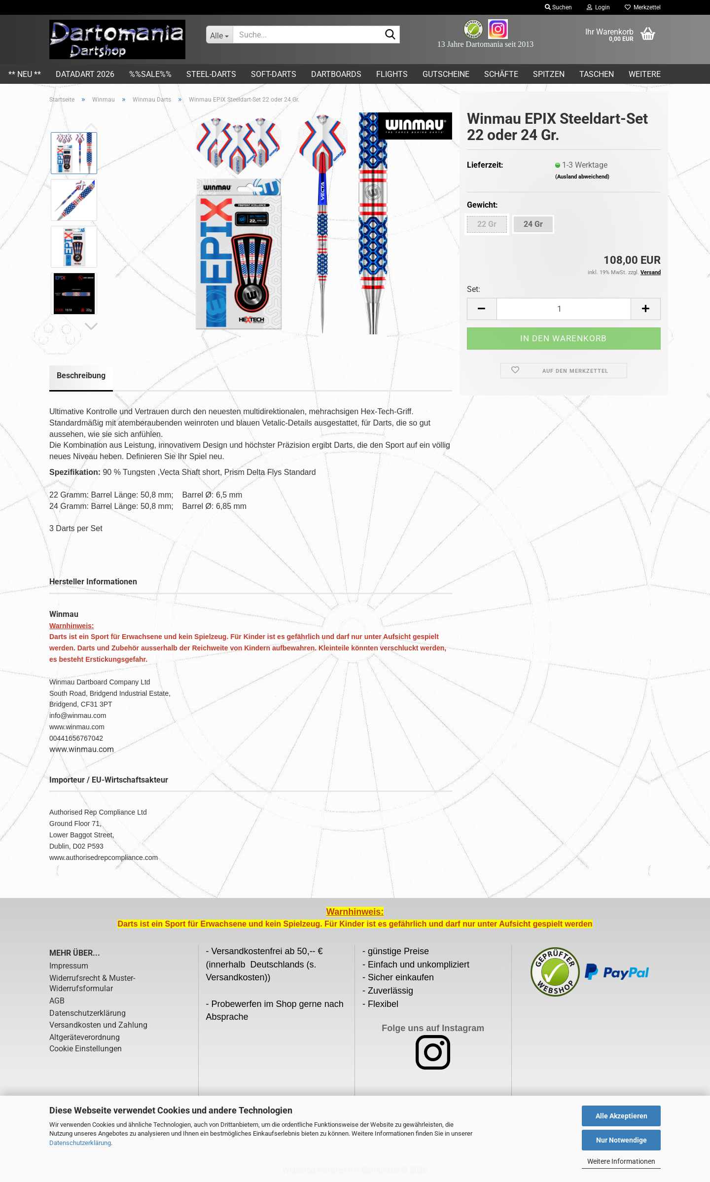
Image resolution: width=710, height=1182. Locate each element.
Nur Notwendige (621, 1140)
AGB (57, 1000)
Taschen (596, 74)
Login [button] (598, 7)
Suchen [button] (558, 7)
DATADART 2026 (85, 74)
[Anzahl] (564, 309)
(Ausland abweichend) (582, 177)
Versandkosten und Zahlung (98, 1025)
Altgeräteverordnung (84, 1037)
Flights (392, 74)
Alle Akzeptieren (621, 1116)
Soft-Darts (273, 74)
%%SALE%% (150, 74)
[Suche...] (219, 34)
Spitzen (549, 74)
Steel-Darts (211, 74)
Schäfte (501, 74)
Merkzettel (643, 7)
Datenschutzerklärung (80, 1142)
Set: (473, 289)
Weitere (645, 74)
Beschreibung (81, 375)
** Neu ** (24, 74)
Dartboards (336, 74)
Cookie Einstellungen (85, 1048)
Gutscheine (446, 74)
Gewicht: (482, 205)
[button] (91, 327)
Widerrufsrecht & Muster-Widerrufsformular (92, 983)
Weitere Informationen (621, 1161)
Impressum (68, 965)
